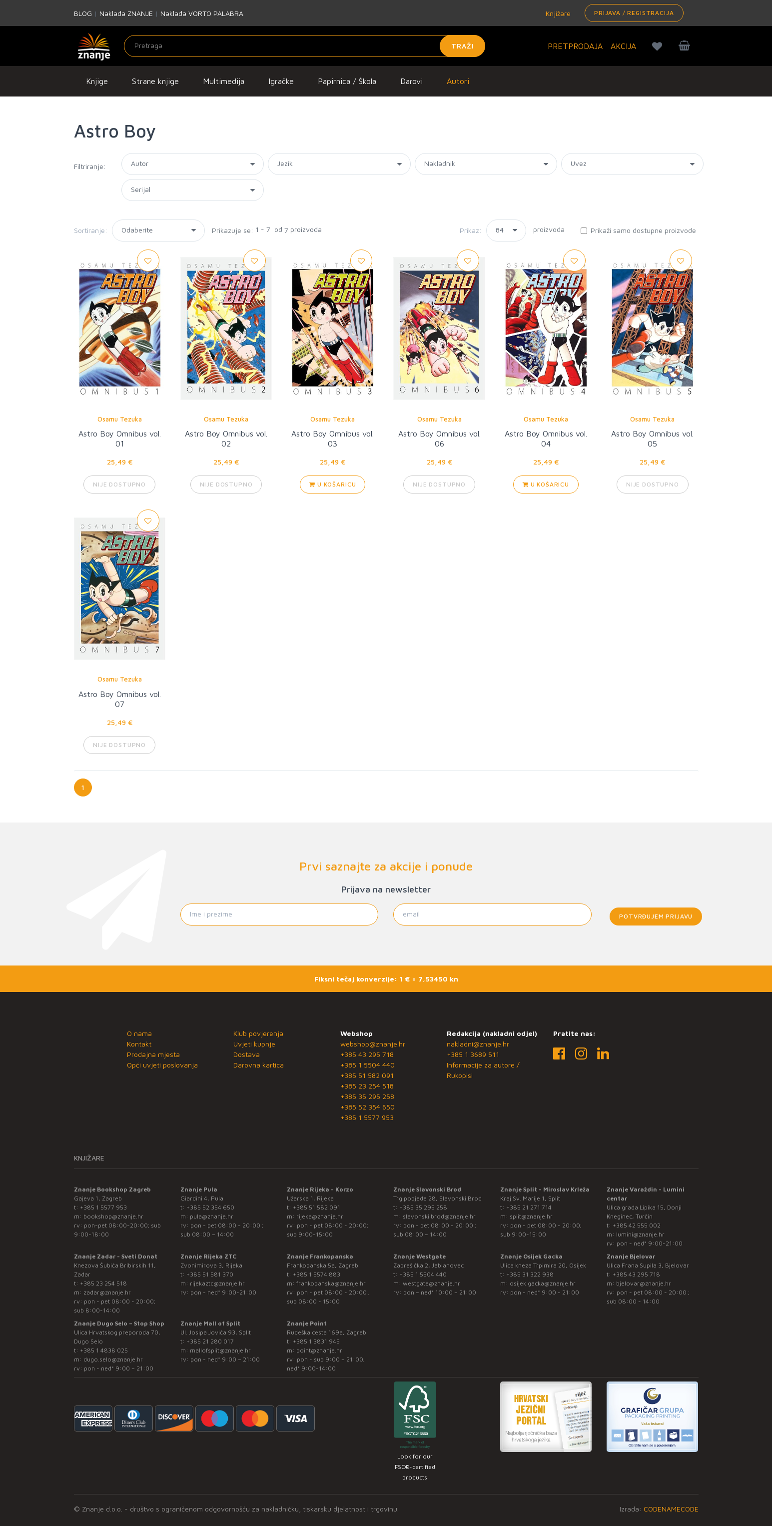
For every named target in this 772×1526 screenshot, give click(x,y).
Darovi (411, 81)
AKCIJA (623, 46)
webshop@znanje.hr (372, 1044)
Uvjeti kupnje (254, 1044)
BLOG (83, 13)
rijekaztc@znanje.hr (217, 1283)
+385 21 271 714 (529, 1207)
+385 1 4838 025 (104, 1350)
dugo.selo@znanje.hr (113, 1359)
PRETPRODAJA (575, 46)
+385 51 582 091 (367, 1075)
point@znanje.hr (319, 1350)
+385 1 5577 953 (367, 1117)
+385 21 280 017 (210, 1341)
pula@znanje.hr (211, 1216)
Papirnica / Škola (347, 81)
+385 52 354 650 (367, 1106)
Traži (462, 46)
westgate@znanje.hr (431, 1283)
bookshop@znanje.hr (113, 1216)
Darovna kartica (258, 1064)
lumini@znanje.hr (640, 1234)
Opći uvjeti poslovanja (162, 1064)
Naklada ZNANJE (126, 13)
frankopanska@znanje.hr (331, 1283)
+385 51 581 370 (209, 1274)
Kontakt (139, 1044)
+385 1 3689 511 (473, 1054)
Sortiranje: (90, 230)
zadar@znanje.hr (107, 1292)
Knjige (97, 81)
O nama (139, 1033)
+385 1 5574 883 (316, 1274)
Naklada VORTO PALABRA (201, 13)
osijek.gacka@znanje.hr (543, 1283)
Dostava (246, 1054)
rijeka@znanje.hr (319, 1216)
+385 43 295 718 (367, 1054)
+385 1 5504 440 (367, 1064)
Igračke (281, 81)
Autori (458, 81)
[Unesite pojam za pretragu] (304, 46)
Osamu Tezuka (119, 419)
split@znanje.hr (531, 1216)
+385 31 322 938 (530, 1274)
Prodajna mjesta (153, 1054)
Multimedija (223, 81)
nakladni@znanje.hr (478, 1044)
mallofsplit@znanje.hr (220, 1350)
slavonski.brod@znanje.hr (439, 1216)
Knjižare (557, 13)
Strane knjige (155, 81)
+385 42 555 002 (637, 1225)
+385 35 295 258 (367, 1096)
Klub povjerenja (258, 1033)
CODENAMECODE (671, 1508)
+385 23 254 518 (367, 1086)
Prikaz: (471, 230)
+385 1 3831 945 (316, 1341)
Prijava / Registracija (634, 12)
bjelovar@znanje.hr (643, 1283)
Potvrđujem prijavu (656, 916)
